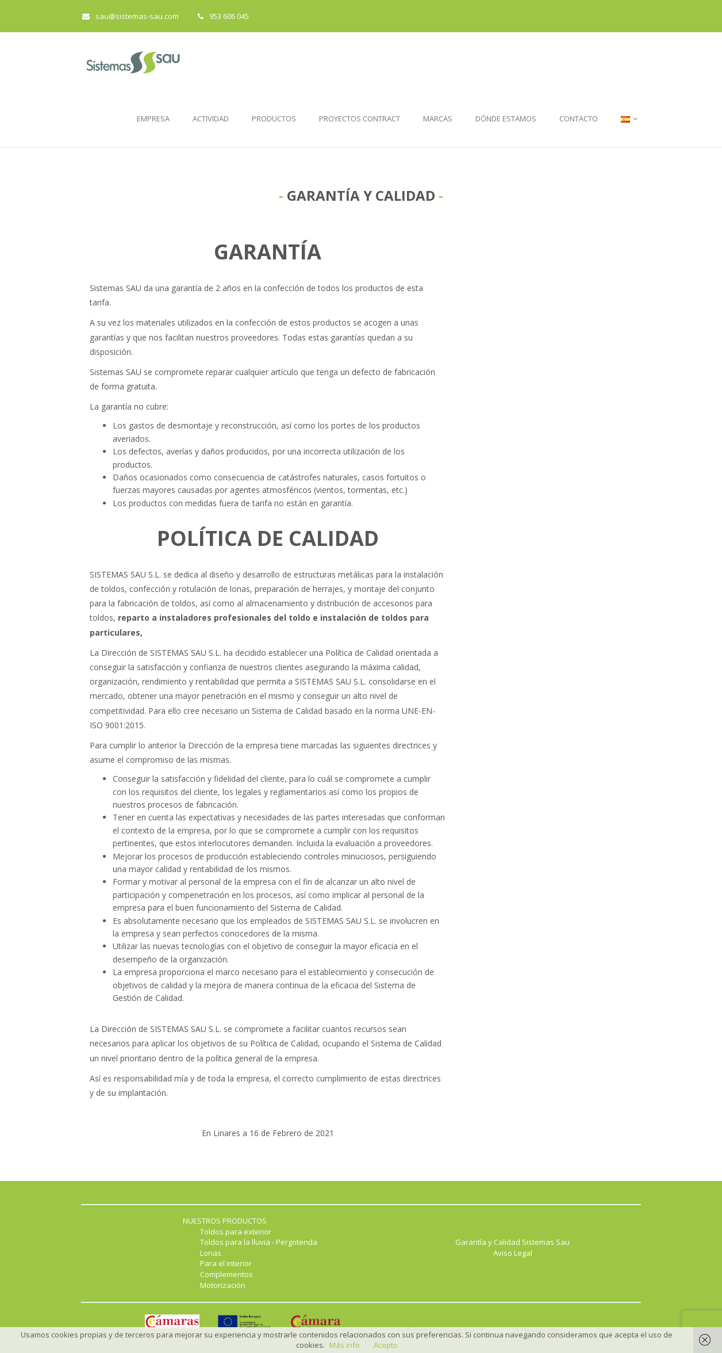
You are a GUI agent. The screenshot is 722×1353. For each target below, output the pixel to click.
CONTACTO (578, 118)
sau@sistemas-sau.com (130, 16)
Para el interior (226, 1263)
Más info (344, 1345)
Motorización (222, 1285)
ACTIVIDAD (211, 118)
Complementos (226, 1274)
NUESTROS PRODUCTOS (225, 1221)
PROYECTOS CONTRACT (359, 118)
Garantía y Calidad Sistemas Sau (512, 1242)
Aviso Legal (512, 1253)
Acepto (386, 1345)
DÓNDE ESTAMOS (505, 118)
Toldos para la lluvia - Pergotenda (258, 1242)
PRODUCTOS (274, 118)
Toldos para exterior (235, 1231)
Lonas (210, 1253)
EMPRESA (153, 118)
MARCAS (437, 118)
